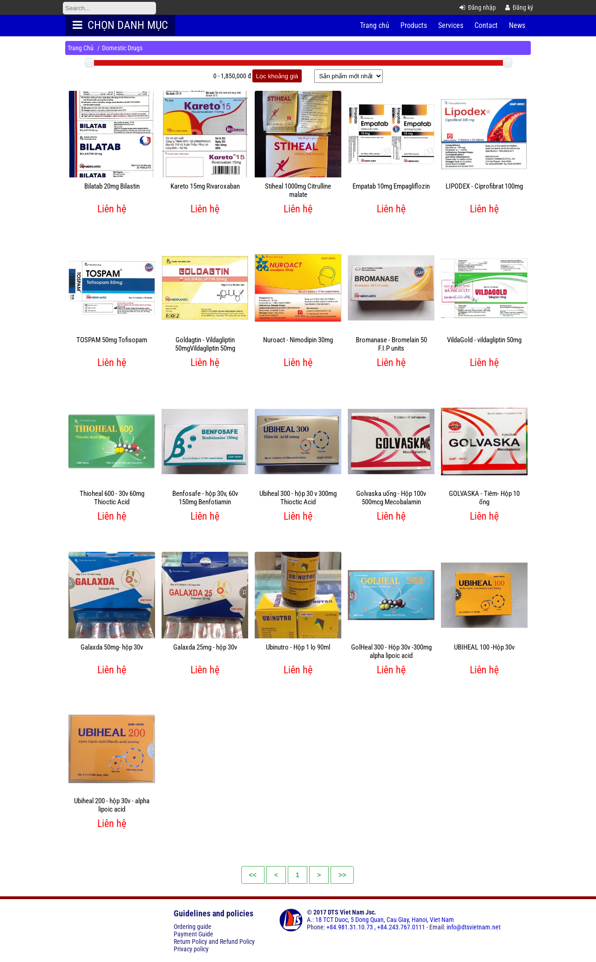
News (517, 25)
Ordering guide (192, 926)
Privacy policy (191, 949)
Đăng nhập (478, 7)
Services (450, 25)
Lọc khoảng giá (277, 76)
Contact (486, 25)
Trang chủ (374, 25)
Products (413, 25)
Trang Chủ (81, 48)
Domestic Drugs (122, 48)
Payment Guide (193, 934)
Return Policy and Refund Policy (214, 941)
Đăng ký (519, 7)
